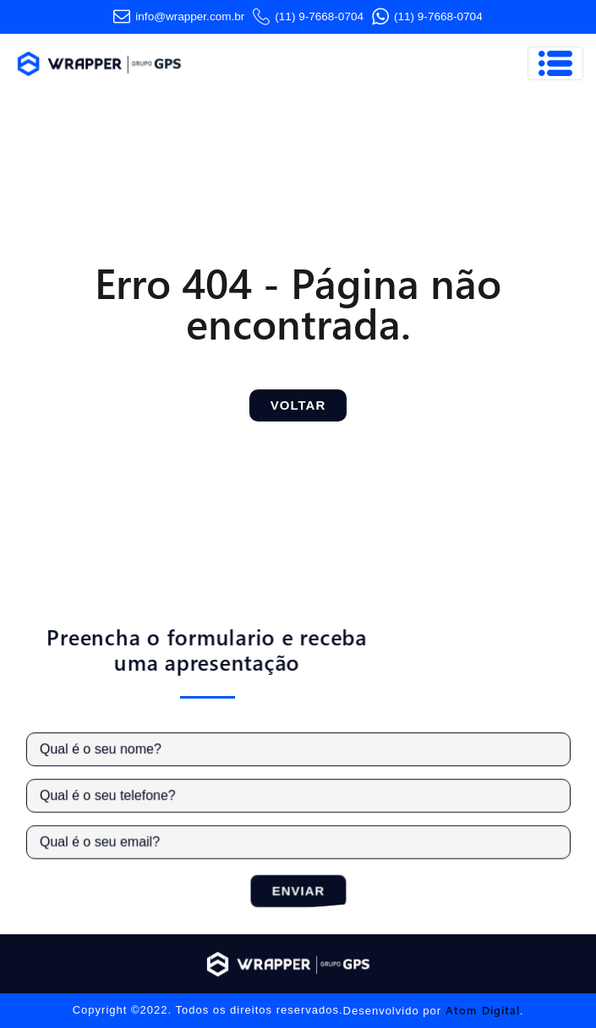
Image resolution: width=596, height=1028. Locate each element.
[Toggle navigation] (555, 63)
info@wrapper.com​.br (178, 16)
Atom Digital (483, 1010)
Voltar (298, 405)
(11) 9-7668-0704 (308, 16)
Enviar (302, 889)
